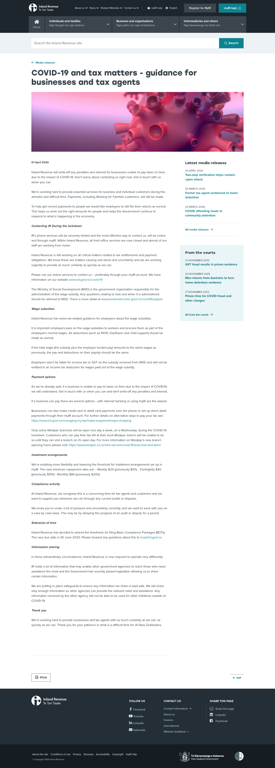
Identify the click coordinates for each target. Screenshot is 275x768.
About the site (40, 754)
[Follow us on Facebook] (137, 709)
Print (41, 677)
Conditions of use (61, 754)
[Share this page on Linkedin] (218, 715)
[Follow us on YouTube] (136, 716)
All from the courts (197, 315)
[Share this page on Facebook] (219, 721)
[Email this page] (222, 709)
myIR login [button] (232, 8)
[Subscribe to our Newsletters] (137, 730)
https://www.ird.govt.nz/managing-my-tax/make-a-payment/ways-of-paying (81, 421)
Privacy (77, 754)
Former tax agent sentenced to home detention (211, 195)
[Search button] (231, 43)
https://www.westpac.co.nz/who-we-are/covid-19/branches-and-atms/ (115, 445)
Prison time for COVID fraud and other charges (208, 298)
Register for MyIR (200, 8)
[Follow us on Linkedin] (136, 723)
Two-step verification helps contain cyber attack (210, 177)
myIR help (131, 754)
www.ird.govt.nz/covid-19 (86, 280)
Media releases (45, 62)
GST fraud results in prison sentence (211, 264)
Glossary (88, 754)
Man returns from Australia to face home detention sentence (209, 280)
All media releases (197, 229)
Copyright (117, 754)
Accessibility (103, 754)
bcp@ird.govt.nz (151, 537)
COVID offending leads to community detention (203, 213)
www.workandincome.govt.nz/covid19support (132, 299)
